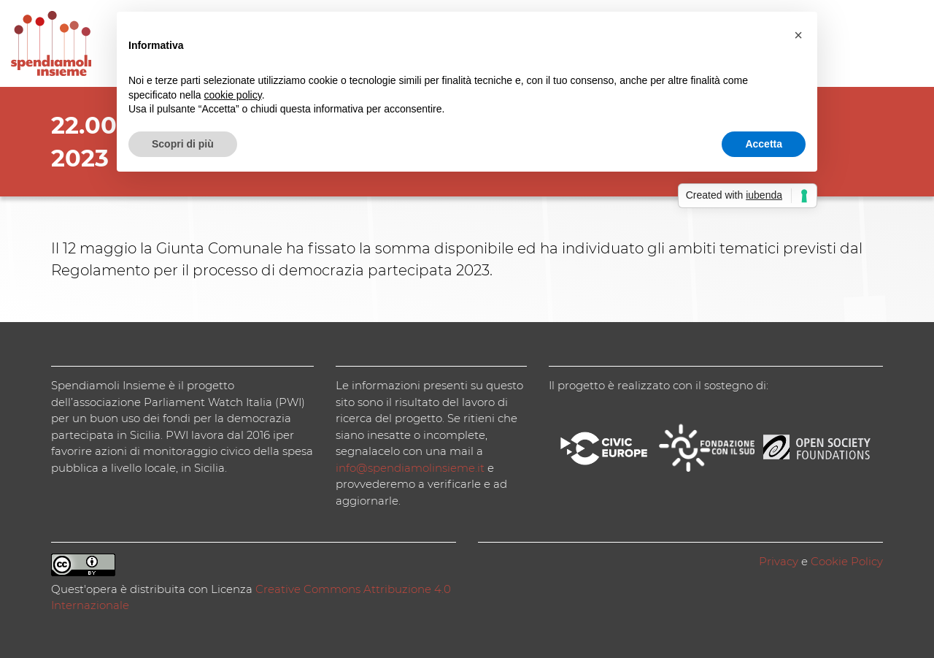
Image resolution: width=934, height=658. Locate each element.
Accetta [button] (763, 144)
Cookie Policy (847, 561)
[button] (798, 35)
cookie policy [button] (233, 95)
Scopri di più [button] (183, 144)
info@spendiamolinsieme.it (410, 468)
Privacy (778, 561)
